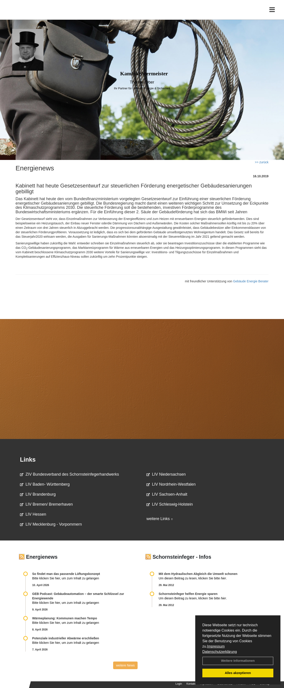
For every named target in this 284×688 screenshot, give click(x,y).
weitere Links (159, 518)
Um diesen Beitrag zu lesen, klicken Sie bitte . (193, 578)
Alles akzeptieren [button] (238, 673)
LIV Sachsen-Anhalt (166, 494)
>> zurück (261, 162)
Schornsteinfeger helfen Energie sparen (188, 594)
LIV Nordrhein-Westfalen (171, 484)
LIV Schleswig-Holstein (169, 504)
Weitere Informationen (238, 660)
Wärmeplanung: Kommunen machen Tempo (64, 618)
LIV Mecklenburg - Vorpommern (51, 524)
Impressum (216, 646)
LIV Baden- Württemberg (45, 484)
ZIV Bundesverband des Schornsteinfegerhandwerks (69, 474)
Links (28, 459)
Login (179, 683)
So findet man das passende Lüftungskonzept (66, 574)
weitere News (125, 665)
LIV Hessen (33, 514)
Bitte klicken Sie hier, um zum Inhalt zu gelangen (65, 578)
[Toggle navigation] (272, 12)
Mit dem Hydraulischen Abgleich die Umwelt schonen (198, 574)
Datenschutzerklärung (219, 652)
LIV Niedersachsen (166, 474)
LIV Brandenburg (38, 494)
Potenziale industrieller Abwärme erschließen (65, 638)
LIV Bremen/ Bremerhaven (46, 504)
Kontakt (190, 683)
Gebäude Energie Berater (250, 281)
